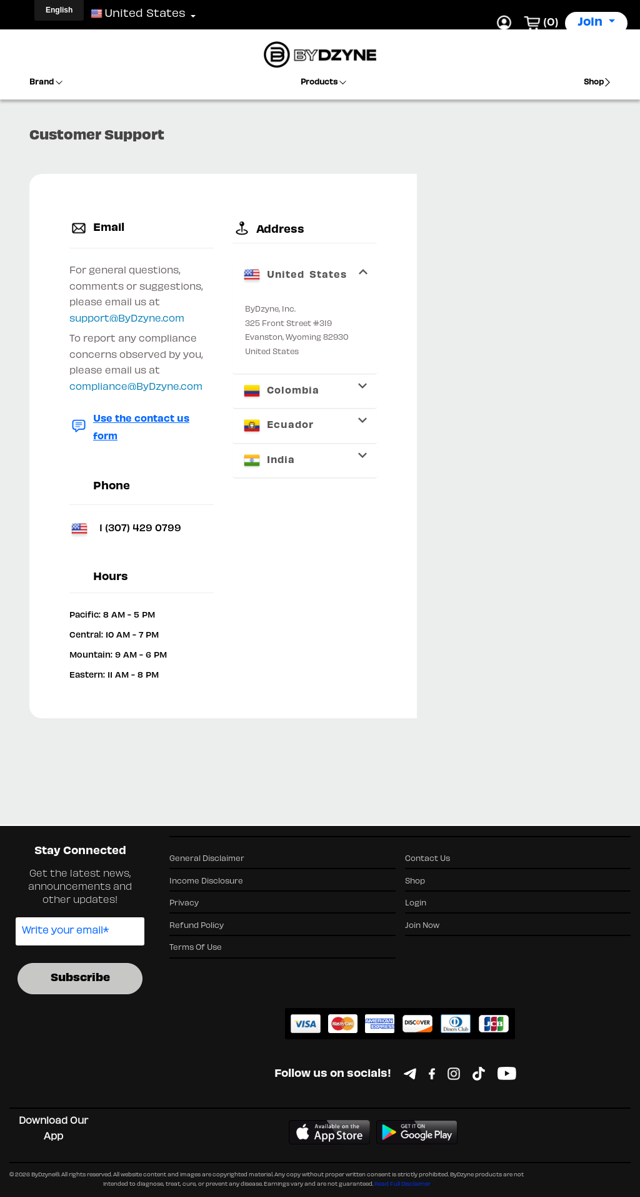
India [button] (268, 460)
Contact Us (427, 859)
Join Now (422, 926)
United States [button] (294, 275)
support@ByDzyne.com (126, 319)
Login (415, 903)
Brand (45, 82)
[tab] (304, 275)
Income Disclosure (206, 881)
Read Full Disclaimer (402, 1184)
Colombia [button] (280, 391)
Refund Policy (196, 926)
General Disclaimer (206, 859)
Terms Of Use (195, 948)
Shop (598, 82)
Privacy (184, 903)
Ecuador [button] (278, 425)
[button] (138, 14)
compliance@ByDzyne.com (135, 387)
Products (323, 82)
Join (592, 23)
